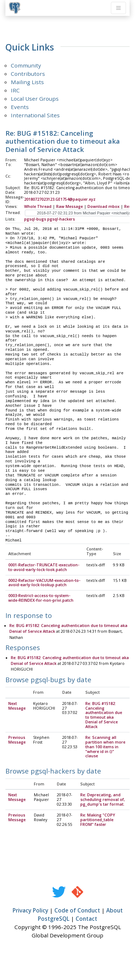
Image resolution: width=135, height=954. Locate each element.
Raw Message (69, 206)
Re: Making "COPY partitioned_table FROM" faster (97, 820)
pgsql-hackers (61, 219)
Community (26, 65)
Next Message (17, 706)
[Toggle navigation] (118, 8)
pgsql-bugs (35, 219)
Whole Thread (37, 206)
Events (20, 106)
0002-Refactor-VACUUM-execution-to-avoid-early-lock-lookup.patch (44, 583)
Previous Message (17, 740)
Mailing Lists (27, 82)
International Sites (35, 115)
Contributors (28, 73)
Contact (86, 919)
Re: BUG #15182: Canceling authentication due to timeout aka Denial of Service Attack (103, 715)
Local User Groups (35, 98)
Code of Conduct (77, 910)
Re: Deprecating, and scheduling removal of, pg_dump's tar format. (102, 800)
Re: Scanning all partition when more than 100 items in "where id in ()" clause (105, 747)
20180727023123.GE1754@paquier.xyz (59, 199)
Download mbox (103, 206)
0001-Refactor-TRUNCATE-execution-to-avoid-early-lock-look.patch (43, 567)
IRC (15, 90)
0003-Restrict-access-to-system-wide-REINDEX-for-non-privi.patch (40, 598)
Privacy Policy (30, 910)
